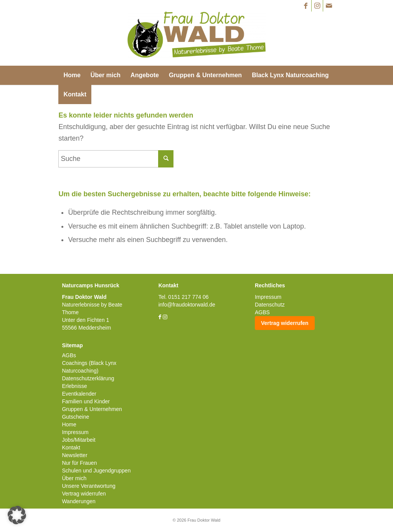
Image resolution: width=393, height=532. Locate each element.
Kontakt (71, 447)
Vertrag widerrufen (84, 494)
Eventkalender (79, 394)
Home (69, 424)
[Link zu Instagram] (317, 6)
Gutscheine (75, 417)
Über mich (74, 478)
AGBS (262, 312)
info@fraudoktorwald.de (187, 305)
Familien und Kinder (86, 401)
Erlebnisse (74, 386)
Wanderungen (78, 501)
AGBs (69, 355)
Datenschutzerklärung (88, 378)
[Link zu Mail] (329, 6)
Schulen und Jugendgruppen (96, 470)
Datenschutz (270, 305)
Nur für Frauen (79, 463)
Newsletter (74, 455)
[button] (17, 515)
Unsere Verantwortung (88, 486)
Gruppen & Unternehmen (92, 409)
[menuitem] (71, 75)
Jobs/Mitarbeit (78, 440)
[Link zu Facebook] (305, 6)
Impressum (75, 432)
